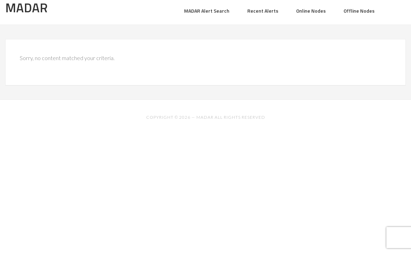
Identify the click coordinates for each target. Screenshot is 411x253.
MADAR (205, 117)
